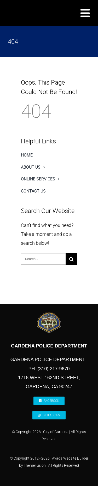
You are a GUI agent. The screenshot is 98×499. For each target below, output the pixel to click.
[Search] (71, 259)
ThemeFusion (35, 465)
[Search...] (43, 259)
